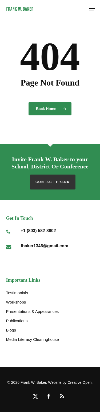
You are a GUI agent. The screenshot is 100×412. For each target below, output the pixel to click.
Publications (17, 320)
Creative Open (79, 382)
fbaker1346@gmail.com (44, 246)
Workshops (16, 302)
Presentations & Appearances (32, 311)
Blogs (11, 330)
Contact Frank (52, 182)
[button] (92, 8)
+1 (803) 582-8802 (38, 230)
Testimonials (17, 292)
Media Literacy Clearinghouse (32, 339)
